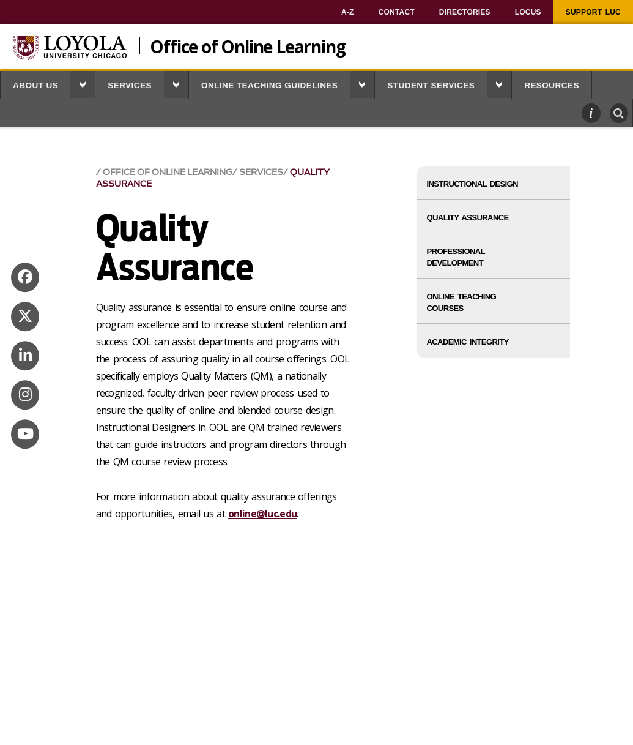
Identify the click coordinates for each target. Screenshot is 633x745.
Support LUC (593, 12)
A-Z (347, 12)
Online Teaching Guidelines (269, 85)
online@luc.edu (262, 513)
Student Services (431, 85)
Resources (551, 85)
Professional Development (456, 257)
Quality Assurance (468, 217)
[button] (82, 84)
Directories (464, 12)
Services (130, 85)
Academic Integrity (468, 341)
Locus (528, 12)
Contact (397, 12)
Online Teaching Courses (462, 302)
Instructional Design (472, 184)
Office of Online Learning (247, 45)
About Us (35, 85)
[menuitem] (347, 12)
